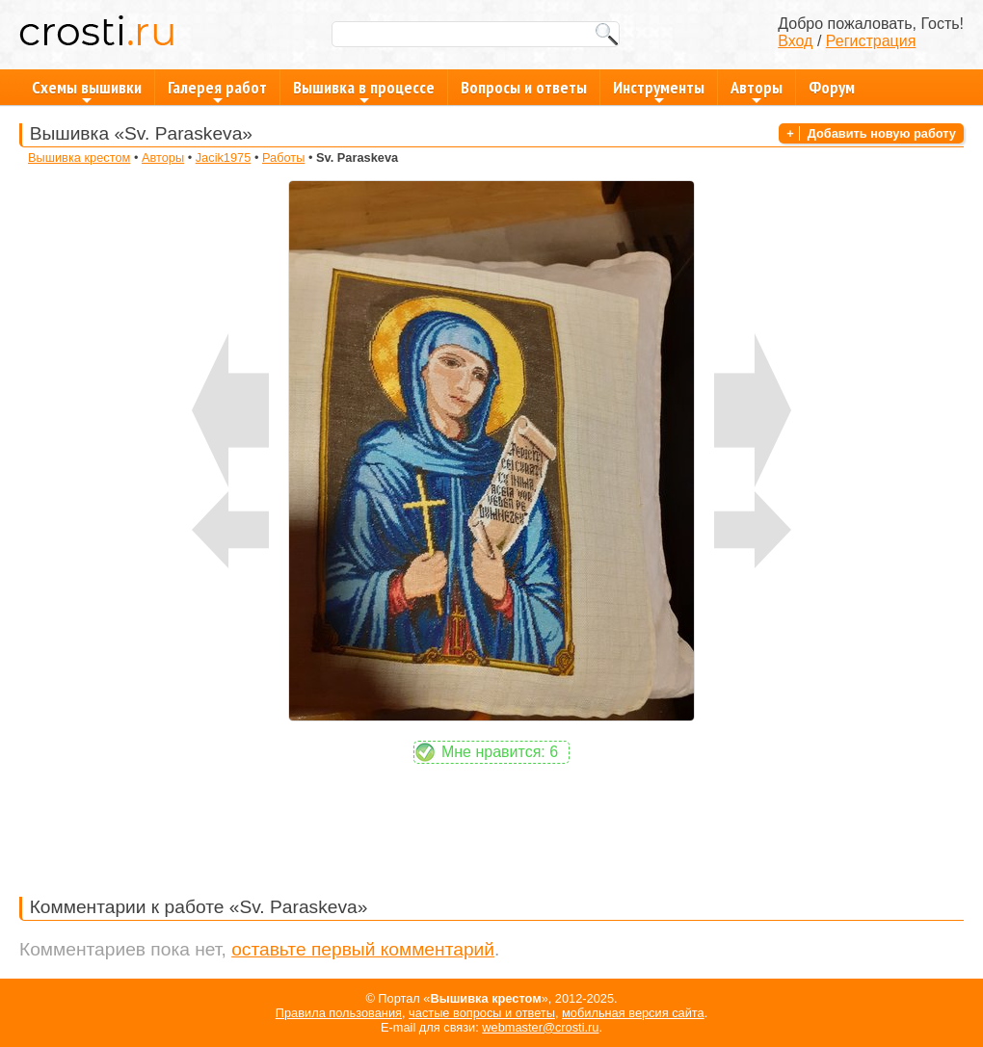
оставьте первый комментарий (362, 949)
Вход (795, 41)
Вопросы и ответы (524, 87)
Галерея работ (217, 90)
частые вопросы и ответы (482, 1013)
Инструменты (658, 90)
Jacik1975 (224, 157)
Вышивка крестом (79, 157)
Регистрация (871, 41)
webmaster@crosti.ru (540, 1027)
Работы (283, 157)
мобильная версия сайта (633, 1013)
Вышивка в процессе (364, 90)
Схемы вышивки (87, 90)
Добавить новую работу (882, 133)
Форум (832, 87)
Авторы (757, 90)
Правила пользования (339, 1013)
